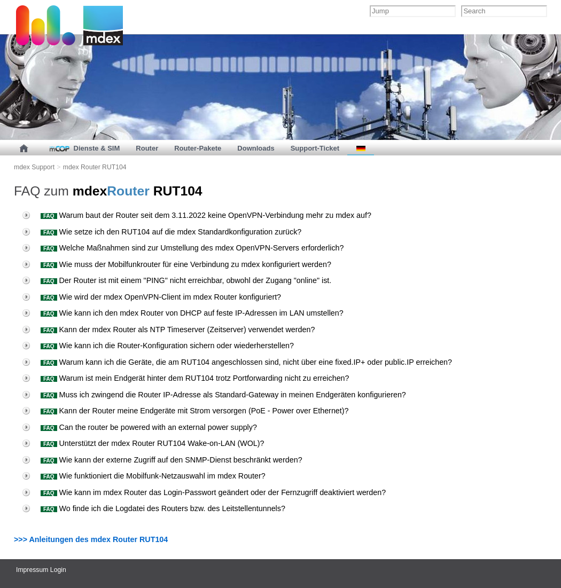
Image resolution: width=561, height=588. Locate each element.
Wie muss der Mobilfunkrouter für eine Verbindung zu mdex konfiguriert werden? (176, 264)
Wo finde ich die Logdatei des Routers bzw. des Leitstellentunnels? (153, 508)
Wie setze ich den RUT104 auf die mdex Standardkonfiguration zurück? (161, 232)
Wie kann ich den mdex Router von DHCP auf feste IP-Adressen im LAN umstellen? (183, 313)
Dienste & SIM (84, 148)
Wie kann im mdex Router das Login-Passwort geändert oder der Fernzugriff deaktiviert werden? (204, 492)
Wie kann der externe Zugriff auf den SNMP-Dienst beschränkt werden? (162, 460)
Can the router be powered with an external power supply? (139, 427)
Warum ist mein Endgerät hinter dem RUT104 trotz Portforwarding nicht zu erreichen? (185, 378)
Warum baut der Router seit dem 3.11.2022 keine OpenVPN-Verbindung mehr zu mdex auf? (196, 215)
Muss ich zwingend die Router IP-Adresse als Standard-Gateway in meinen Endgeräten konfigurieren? (214, 394)
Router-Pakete (197, 148)
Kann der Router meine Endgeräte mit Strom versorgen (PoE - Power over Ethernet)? (185, 410)
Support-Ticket (315, 148)
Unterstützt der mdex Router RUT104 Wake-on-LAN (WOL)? (143, 443)
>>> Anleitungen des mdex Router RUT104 (91, 539)
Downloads (255, 148)
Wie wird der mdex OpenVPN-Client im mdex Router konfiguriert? (151, 297)
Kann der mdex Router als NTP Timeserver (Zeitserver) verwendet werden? (168, 329)
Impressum (32, 570)
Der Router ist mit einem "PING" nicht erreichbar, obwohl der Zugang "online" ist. (176, 280)
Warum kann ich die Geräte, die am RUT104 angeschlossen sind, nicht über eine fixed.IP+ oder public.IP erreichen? (237, 362)
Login (58, 570)
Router (147, 148)
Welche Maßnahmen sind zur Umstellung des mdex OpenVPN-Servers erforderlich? (183, 248)
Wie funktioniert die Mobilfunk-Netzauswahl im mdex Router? (144, 476)
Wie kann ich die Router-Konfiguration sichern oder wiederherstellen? (158, 345)
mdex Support (34, 167)
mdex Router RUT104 (95, 167)
